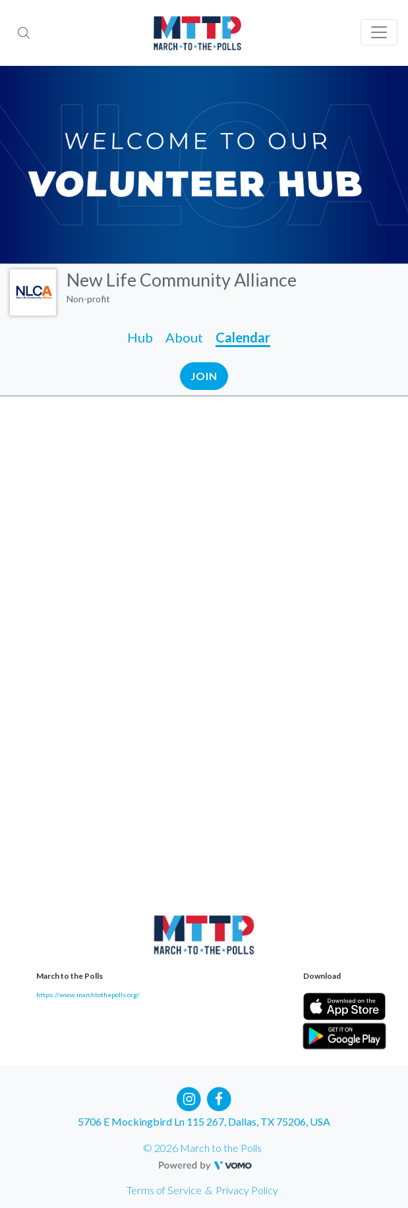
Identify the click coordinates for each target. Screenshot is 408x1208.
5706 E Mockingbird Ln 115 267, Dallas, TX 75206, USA (204, 1121)
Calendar (243, 337)
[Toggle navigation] (379, 32)
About (184, 337)
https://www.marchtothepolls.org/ (88, 995)
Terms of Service (164, 1190)
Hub (140, 337)
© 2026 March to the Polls (202, 1147)
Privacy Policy (247, 1190)
